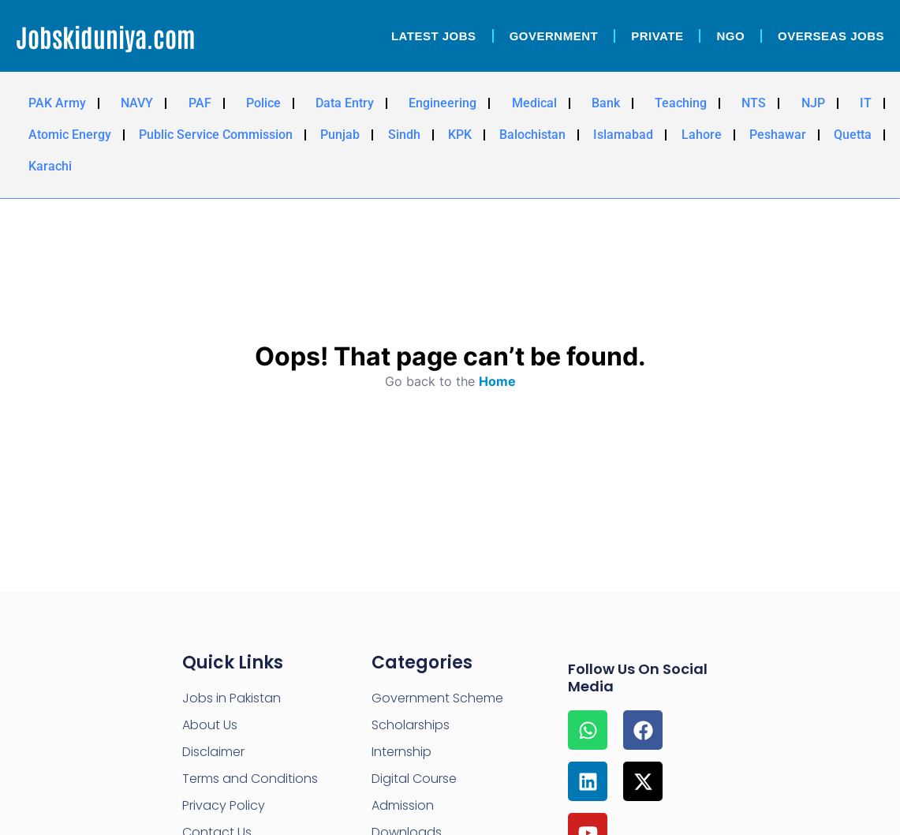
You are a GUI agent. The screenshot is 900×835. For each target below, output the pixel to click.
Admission (403, 805)
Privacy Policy (223, 805)
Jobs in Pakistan (231, 698)
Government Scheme (437, 698)
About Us (209, 725)
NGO (730, 36)
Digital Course (414, 778)
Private (657, 36)
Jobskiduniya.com (106, 36)
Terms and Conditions (250, 778)
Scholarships (411, 725)
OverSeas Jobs (831, 36)
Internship (401, 752)
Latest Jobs (433, 36)
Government (554, 36)
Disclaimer (213, 752)
